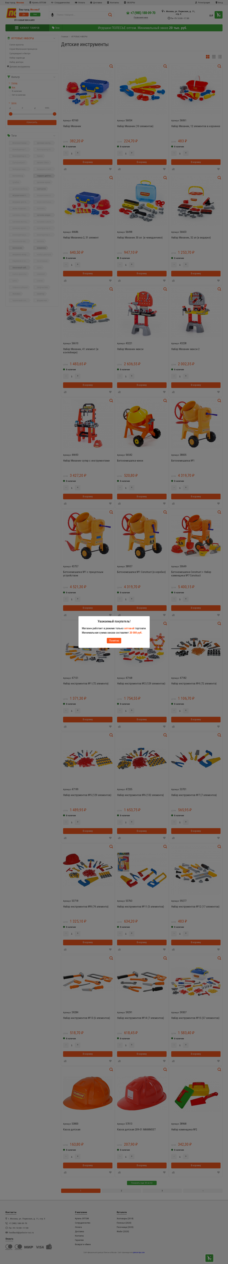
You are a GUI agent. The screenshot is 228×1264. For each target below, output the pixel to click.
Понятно (114, 640)
